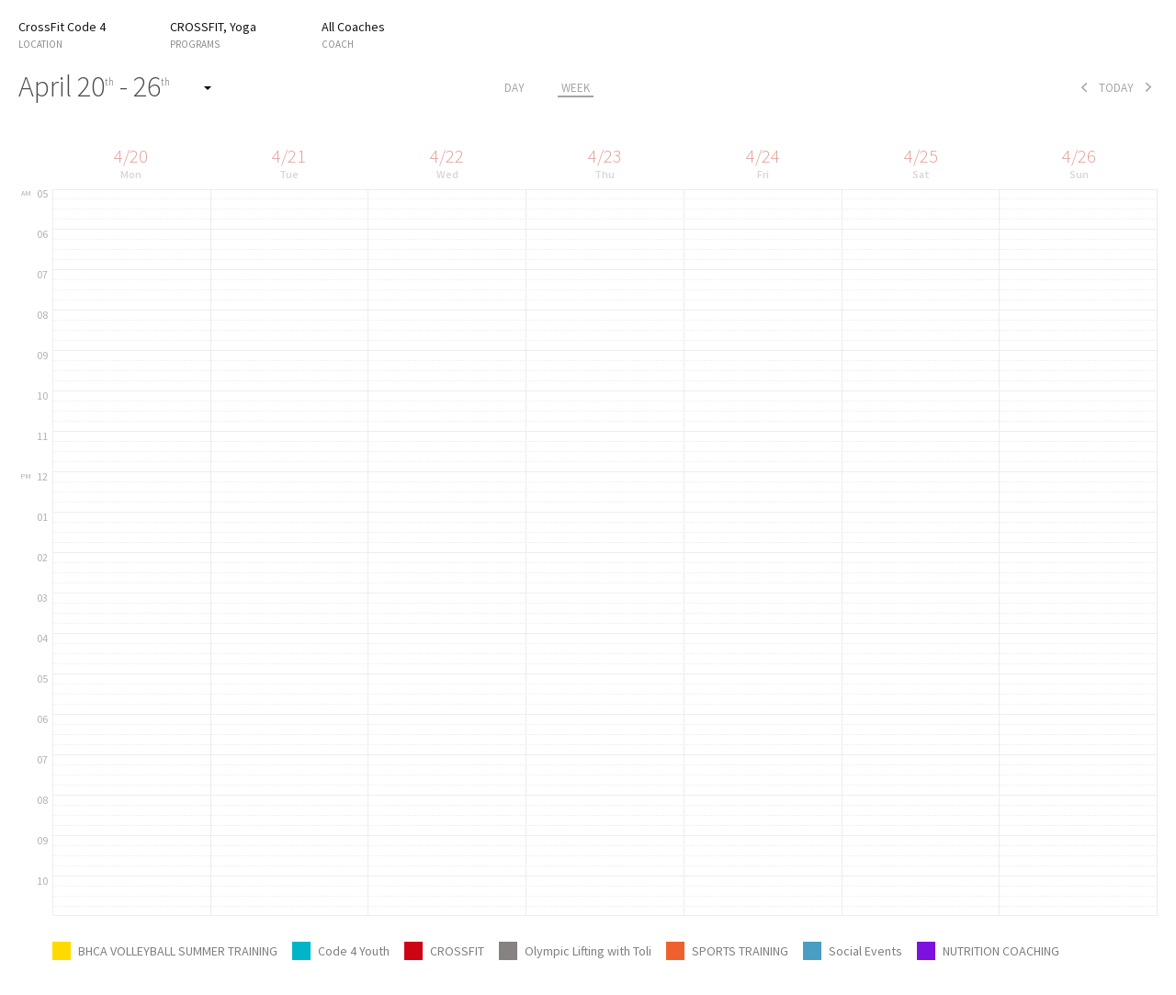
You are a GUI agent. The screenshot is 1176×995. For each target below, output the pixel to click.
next (1148, 87)
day (514, 88)
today (1116, 88)
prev (1084, 87)
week (575, 88)
